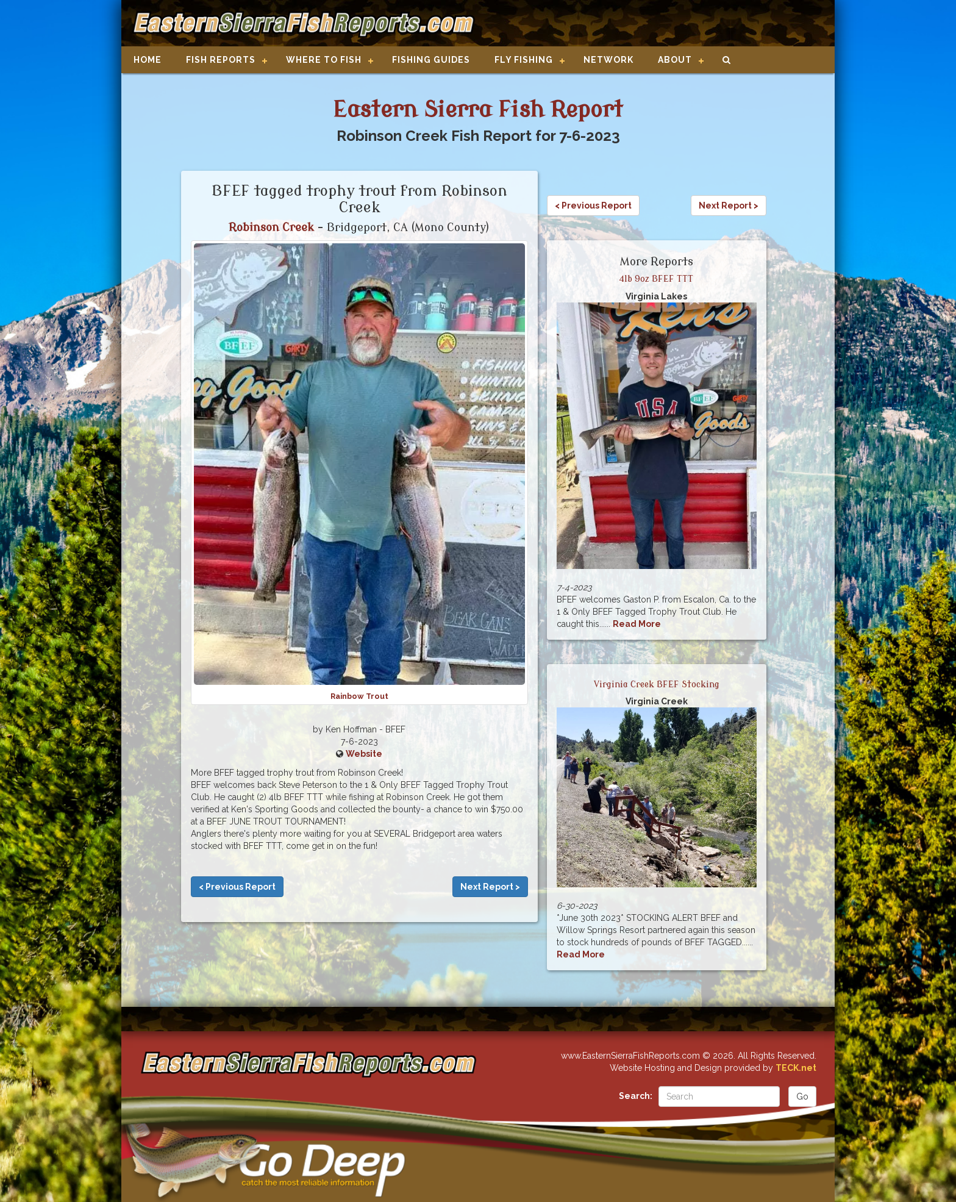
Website (364, 754)
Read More (637, 624)
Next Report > (490, 887)
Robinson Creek (271, 227)
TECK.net (796, 1068)
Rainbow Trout (359, 696)
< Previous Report (237, 887)
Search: (635, 1096)
